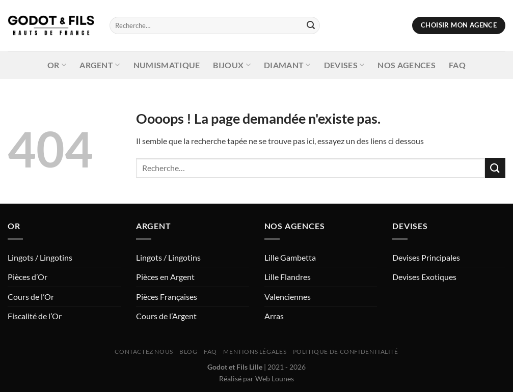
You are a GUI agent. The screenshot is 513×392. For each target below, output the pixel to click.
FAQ (457, 65)
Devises (344, 65)
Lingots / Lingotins (40, 257)
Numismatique (166, 65)
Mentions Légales (254, 351)
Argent (99, 65)
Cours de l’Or (31, 296)
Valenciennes (287, 296)
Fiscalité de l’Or (35, 316)
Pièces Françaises (166, 296)
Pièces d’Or (27, 277)
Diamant (287, 65)
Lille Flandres (287, 277)
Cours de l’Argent (166, 316)
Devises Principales (426, 257)
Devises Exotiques (424, 277)
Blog (188, 351)
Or (56, 65)
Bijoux (231, 65)
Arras (274, 316)
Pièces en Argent (165, 277)
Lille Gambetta (290, 257)
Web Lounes (274, 378)
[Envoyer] (310, 25)
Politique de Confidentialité (345, 351)
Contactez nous (144, 351)
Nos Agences (406, 65)
